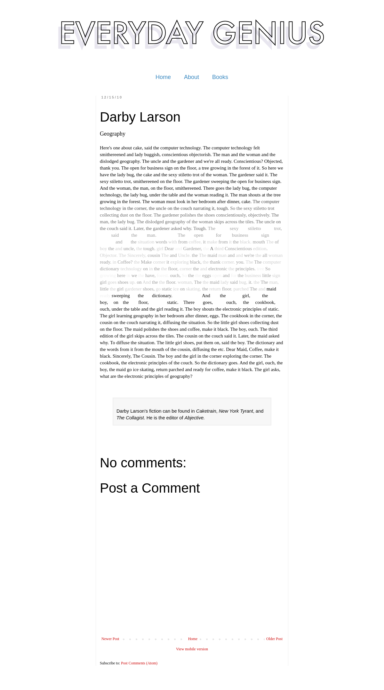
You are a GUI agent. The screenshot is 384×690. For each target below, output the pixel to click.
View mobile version (192, 649)
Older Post (274, 639)
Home (163, 77)
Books (220, 77)
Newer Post (110, 639)
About (191, 77)
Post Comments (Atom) (139, 663)
